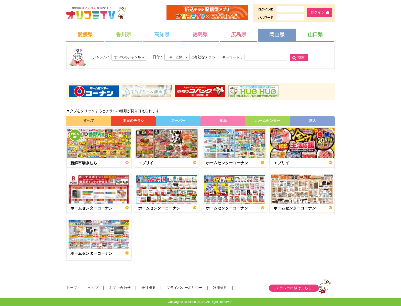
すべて (88, 121)
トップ (71, 288)
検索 (301, 57)
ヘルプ (93, 288)
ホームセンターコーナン (227, 163)
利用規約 (220, 288)
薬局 (223, 121)
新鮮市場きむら (83, 163)
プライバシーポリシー (184, 288)
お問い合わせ (120, 288)
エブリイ (145, 163)
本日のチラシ (133, 121)
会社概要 (148, 288)
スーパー (178, 121)
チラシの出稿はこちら (294, 288)
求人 (312, 121)
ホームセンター (267, 121)
